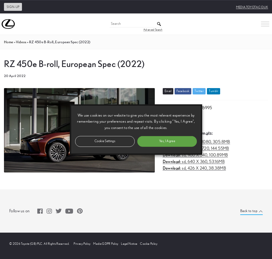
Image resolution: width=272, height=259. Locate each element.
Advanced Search (152, 29)
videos (21, 42)
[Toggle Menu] (265, 23)
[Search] (136, 24)
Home (8, 42)
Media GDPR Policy (105, 243)
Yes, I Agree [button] (167, 141)
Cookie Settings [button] (104, 141)
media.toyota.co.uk (252, 7)
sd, (195, 155)
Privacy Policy (82, 243)
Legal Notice (129, 243)
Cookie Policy (148, 243)
